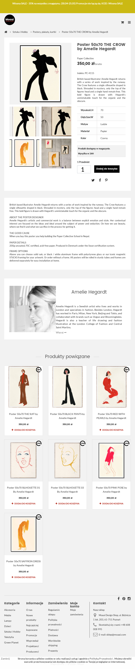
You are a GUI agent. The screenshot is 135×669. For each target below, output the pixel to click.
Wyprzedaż (32, 640)
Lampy (7, 620)
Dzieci (7, 626)
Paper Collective (85, 58)
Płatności (53, 629)
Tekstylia (9, 637)
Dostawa (53, 635)
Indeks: (80, 73)
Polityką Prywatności (101, 658)
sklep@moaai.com (116, 634)
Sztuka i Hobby (12, 631)
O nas (29, 609)
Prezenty (53, 650)
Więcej (61, 332)
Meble (7, 615)
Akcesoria (9, 609)
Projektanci (32, 646)
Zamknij (5, 658)
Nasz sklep (99, 609)
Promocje (31, 635)
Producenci (32, 651)
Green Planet (11, 642)
